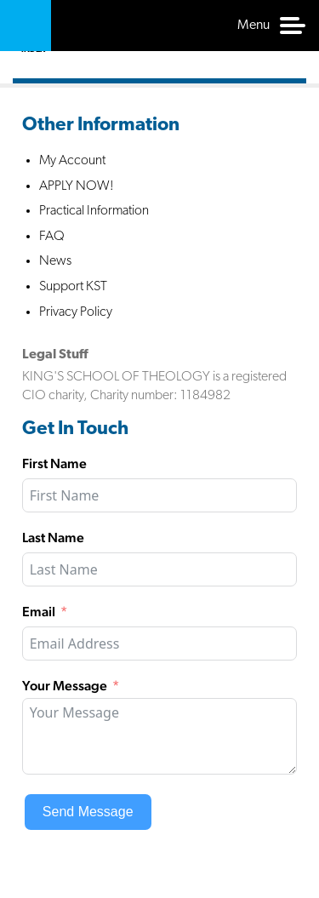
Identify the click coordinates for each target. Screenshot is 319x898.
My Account (72, 161)
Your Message (64, 686)
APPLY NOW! (76, 186)
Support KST (73, 287)
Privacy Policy (75, 312)
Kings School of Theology (25, 25)
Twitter (247, 428)
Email (38, 611)
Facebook (211, 428)
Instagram (283, 428)
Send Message (88, 811)
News (55, 261)
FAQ (52, 236)
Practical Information (94, 211)
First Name (54, 463)
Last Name (53, 537)
